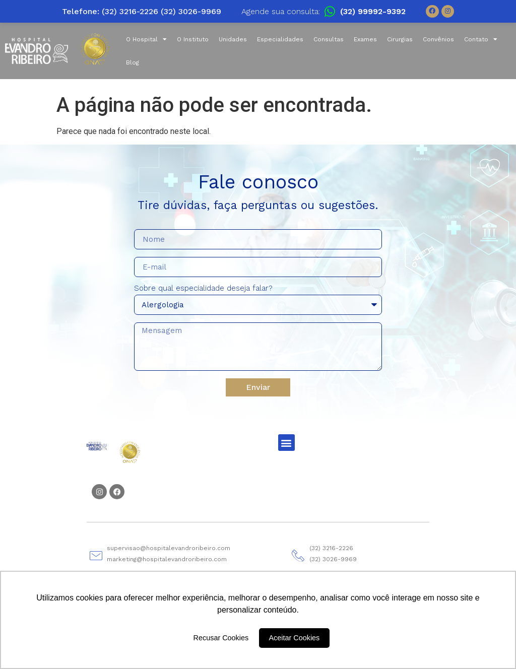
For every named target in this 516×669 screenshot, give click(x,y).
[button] (286, 442)
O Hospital (146, 39)
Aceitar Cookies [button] (294, 638)
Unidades (233, 39)
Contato (480, 39)
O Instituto (193, 39)
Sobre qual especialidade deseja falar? (203, 289)
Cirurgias (400, 39)
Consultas (328, 39)
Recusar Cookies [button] (221, 638)
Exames (365, 39)
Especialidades (280, 39)
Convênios (438, 39)
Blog (132, 62)
